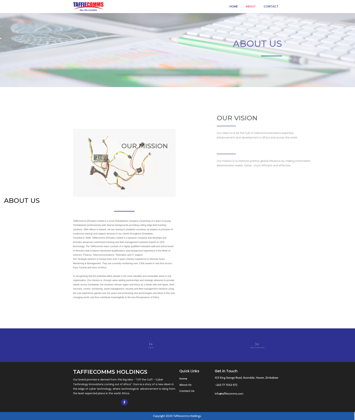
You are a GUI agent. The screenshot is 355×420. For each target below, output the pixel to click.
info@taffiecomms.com (229, 393)
